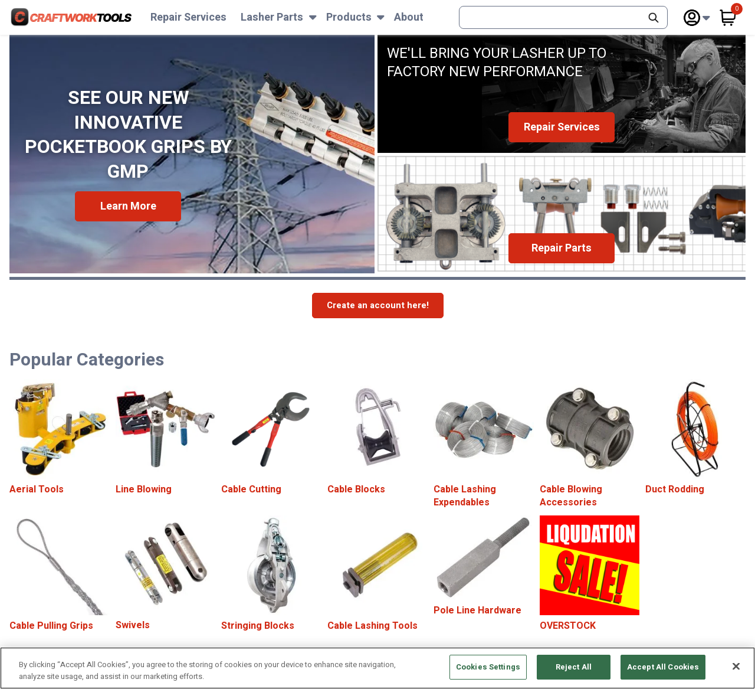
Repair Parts (561, 248)
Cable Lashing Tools (372, 625)
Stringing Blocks (257, 625)
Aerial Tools (36, 489)
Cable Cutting (251, 489)
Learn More (128, 206)
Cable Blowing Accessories (571, 496)
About (409, 17)
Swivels (133, 625)
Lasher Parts (272, 17)
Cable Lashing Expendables (465, 496)
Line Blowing (144, 489)
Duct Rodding (674, 489)
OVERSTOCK (568, 625)
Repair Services (188, 17)
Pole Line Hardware (477, 610)
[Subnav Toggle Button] (313, 17)
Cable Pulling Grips (51, 625)
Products (349, 17)
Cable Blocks (356, 489)
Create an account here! (378, 305)
